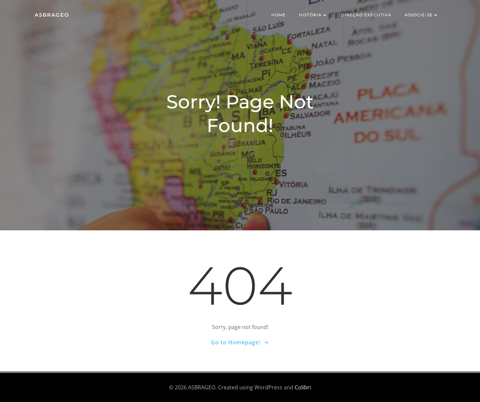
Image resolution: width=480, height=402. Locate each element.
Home (278, 14)
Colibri (303, 387)
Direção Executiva (366, 14)
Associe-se (422, 14)
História (313, 14)
